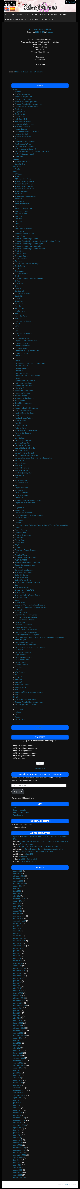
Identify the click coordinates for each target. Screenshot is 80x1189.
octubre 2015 (18, 973)
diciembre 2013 (19, 1028)
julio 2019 (17, 888)
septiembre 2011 (19, 1095)
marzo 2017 (17, 936)
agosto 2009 (17, 1157)
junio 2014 (17, 1013)
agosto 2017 (17, 923)
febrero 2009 (18, 1172)
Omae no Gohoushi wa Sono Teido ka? (29, 515)
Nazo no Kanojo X (21, 134)
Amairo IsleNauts (21, 191)
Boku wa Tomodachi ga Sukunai (26, 239)
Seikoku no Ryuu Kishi (23, 572)
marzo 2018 (17, 911)
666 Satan (18, 174)
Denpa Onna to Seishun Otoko (26, 107)
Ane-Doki (18, 199)
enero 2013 (17, 1055)
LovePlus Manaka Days (23, 440)
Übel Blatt (18, 667)
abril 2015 (17, 988)
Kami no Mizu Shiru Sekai (24, 413)
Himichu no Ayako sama (24, 391)
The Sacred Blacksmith (23, 625)
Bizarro (17, 226)
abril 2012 (17, 1078)
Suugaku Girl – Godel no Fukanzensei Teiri (30, 607)
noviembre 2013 (19, 1030)
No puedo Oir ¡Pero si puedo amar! (28, 500)
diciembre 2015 (19, 968)
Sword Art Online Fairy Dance (26, 615)
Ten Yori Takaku (20, 622)
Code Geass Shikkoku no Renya (27, 263)
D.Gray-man (19, 283)
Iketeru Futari (20, 401)
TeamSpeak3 (19, 719)
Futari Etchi (19, 318)
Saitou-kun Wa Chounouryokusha (27, 562)
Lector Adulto (46, 14)
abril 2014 (17, 1018)
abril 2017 (17, 933)
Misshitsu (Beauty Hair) (40, 29)
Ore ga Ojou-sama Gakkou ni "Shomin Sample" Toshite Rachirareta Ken (41, 525)
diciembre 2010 (19, 1118)
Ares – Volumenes (26, 844)
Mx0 (16, 485)
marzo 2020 (17, 871)
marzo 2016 (17, 961)
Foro (26, 14)
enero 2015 (17, 996)
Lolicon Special (22, 373)
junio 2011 (17, 1103)
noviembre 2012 (19, 1060)
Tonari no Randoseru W (23, 657)
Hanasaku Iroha (21, 348)
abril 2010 (17, 1138)
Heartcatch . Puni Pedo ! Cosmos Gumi (30, 363)
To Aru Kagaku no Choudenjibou (27, 635)
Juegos (16, 159)
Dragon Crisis (20, 117)
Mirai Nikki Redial (21, 470)
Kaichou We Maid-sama (23, 410)
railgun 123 (29, 854)
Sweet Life (19, 610)
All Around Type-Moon (23, 179)
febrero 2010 (18, 1143)
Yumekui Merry (20, 687)
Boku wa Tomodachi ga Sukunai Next (28, 104)
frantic (17, 313)
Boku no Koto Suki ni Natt (24, 234)
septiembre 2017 (19, 921)
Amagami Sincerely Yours (24, 189)
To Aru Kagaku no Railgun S (25, 149)
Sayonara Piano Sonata (23, 570)
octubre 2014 (18, 1003)
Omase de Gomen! (22, 518)
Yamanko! (18, 680)
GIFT (17, 328)
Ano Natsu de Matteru (23, 204)
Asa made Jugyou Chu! (23, 97)
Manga (15, 171)
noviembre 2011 (19, 1090)
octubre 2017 (18, 918)
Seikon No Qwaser (22, 575)
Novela (16, 697)
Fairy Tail (18, 306)
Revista (17, 717)
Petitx (18, 378)
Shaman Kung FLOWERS (24, 590)
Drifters (17, 298)
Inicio (7, 14)
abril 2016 (17, 958)
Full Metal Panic (21, 316)
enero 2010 (17, 1145)
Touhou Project (20, 662)
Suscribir (18, 792)
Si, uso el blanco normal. (24, 746)
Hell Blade (18, 356)
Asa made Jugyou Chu (23, 209)
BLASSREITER (20, 231)
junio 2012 (17, 1073)
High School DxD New (23, 121)
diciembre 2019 (19, 876)
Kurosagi (18, 435)
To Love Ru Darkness (23, 652)
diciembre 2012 (19, 1058)
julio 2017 (17, 926)
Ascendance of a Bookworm (25, 699)
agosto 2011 (17, 1098)
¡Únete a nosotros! (14, 19)
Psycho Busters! (21, 540)
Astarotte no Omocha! (23, 99)
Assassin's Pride (21, 214)
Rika (16, 552)
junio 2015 (17, 983)
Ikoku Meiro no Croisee (23, 403)
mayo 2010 (17, 1135)
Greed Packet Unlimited (23, 333)
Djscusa (49, 32)
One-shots (18, 520)
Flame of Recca (20, 308)
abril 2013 (17, 1048)
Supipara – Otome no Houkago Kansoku (30, 605)
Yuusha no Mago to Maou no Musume (29, 692)
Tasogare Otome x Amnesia (25, 141)
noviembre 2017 (19, 916)
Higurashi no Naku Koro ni (24, 386)
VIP (55, 14)
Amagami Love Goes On (24, 184)
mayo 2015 (17, 986)
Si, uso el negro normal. (24, 751)
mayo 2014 (17, 1015)
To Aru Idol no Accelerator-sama (26, 630)
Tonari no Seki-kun (22, 660)
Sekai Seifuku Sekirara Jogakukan (27, 582)
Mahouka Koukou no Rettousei (26, 455)
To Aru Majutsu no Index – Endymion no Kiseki (32, 151)
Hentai (17, 361)
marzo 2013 (17, 1050)
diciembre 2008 (19, 1177)
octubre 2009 (18, 1152)
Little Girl (19, 371)
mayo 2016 (17, 956)
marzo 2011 (17, 1110)
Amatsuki (18, 194)
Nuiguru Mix (19, 508)
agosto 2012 (17, 1068)
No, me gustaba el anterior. (25, 756)
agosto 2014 (17, 1008)
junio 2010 (17, 1133)
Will (16, 675)
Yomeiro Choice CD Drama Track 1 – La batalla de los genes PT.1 (43, 841)
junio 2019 (17, 891)
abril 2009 (17, 1167)
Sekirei (17, 585)
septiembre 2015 (19, 976)
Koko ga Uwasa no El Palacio (26, 430)
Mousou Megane (21, 480)
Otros (15, 707)
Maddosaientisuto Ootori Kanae (28, 376)
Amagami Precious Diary (24, 186)
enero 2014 (17, 1025)
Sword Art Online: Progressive (26, 617)
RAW (17, 545)
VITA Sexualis (20, 672)
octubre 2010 (18, 1123)
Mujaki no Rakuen (21, 483)
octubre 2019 (18, 881)
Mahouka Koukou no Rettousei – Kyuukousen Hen (33, 458)
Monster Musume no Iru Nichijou (27, 131)
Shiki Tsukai (19, 592)
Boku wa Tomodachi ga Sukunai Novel (29, 702)
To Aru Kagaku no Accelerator (26, 632)
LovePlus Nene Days (22, 443)
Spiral (17, 600)
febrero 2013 (18, 1053)
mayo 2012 (17, 1075)
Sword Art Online (21, 612)
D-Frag (17, 281)
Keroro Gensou (20, 420)
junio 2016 (17, 953)
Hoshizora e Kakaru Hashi (24, 124)
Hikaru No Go (20, 388)
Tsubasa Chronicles (22, 665)
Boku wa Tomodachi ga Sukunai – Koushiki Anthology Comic (37, 241)
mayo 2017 (17, 931)
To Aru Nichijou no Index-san (25, 645)
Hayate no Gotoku (21, 353)
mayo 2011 (17, 1105)
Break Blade (19, 251)
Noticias (18, 712)
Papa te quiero (20, 533)
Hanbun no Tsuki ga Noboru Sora (27, 351)
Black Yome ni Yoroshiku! (24, 229)
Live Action (17, 166)
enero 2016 (17, 966)
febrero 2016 (18, 963)
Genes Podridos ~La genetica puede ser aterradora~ (44, 849)
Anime (15, 89)
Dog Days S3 (20, 114)
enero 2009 (17, 1175)
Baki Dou (18, 219)
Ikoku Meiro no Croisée (23, 126)
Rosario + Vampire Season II (25, 557)
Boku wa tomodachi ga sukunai (26, 102)
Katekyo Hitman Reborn (23, 418)
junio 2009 (17, 1162)
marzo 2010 (17, 1140)
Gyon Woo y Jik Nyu (22, 338)
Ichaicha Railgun (21, 396)
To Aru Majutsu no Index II (24, 154)
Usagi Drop (19, 156)
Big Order (18, 221)
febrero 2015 (18, 993)
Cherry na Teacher (21, 256)
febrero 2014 (18, 1023)
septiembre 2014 (19, 1006)
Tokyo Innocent (20, 655)
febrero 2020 (18, 873)
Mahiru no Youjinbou (22, 450)
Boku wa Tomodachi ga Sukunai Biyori (29, 244)
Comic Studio (20, 266)
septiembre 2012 (19, 1065)
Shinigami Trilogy (21, 597)
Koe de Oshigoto (21, 129)
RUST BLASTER (21, 560)
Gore (17, 331)
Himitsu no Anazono (22, 393)
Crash (17, 276)
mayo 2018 (17, 906)
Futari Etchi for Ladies (23, 321)
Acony (17, 176)
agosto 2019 (17, 886)
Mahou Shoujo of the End (24, 453)
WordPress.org (18, 815)
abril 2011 (17, 1108)
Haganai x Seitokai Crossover (26, 341)
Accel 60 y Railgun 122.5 (28, 859)
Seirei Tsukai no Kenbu (23, 577)
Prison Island (19, 538)
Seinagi (66, 1184)
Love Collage (19, 438)
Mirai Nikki (18, 465)
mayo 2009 (17, 1165)
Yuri (16, 690)
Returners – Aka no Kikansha (25, 550)
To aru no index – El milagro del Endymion (30, 647)
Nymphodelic (19, 510)
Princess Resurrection (23, 136)
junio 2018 (17, 903)
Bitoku (17, 224)
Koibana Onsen (20, 428)
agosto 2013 (17, 1038)
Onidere (18, 523)
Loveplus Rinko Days (22, 445)
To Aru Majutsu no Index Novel (26, 704)
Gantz (17, 326)
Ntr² (16, 505)
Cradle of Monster (21, 273)
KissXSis (18, 423)
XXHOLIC (18, 677)
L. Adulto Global (48, 19)
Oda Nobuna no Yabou (23, 513)
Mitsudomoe (19, 475)
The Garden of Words (23, 144)
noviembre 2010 (19, 1120)
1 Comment (38, 72)
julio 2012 (17, 1070)
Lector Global (31, 19)
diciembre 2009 (19, 1148)
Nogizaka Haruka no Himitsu (25, 503)
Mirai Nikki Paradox (22, 468)
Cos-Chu (18, 268)
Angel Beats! (19, 201)
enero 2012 (17, 1085)
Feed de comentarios (21, 812)
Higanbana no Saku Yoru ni (25, 381)
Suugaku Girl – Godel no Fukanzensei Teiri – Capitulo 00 (40, 846)
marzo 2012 (17, 1080)
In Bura (17, 406)
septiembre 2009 (19, 1155)
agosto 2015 (17, 978)
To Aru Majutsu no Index (24, 642)
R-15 (16, 139)
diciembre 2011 (19, 1088)
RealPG (18, 548)
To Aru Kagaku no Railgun (24, 146)
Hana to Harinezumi (22, 346)
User (16, 670)
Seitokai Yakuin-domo (23, 580)
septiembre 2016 (19, 946)
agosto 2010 (17, 1128)
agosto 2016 (17, 948)
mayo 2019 (17, 893)
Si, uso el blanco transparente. (26, 748)
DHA (16, 286)
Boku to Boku (20, 236)
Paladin (17, 528)
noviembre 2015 (19, 971)
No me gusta (20, 758)
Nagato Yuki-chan (21, 488)
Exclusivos (19, 303)
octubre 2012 (18, 1063)
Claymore (18, 261)
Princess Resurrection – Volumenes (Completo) (35, 851)
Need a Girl (19, 498)
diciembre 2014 (19, 998)
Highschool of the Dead (23, 383)
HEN (16, 358)
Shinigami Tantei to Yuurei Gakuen (27, 595)
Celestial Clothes (21, 254)
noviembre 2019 (19, 878)
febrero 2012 (18, 1083)
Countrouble (19, 271)
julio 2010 (17, 1130)
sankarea (18, 567)
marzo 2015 (17, 991)
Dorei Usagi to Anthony (23, 293)
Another (18, 92)
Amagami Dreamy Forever (24, 181)
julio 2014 (17, 1010)
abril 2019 (17, 896)
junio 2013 (17, 1043)
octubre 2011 (18, 1093)
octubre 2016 (18, 943)
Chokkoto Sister (21, 259)
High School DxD (21, 119)
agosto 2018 (17, 901)
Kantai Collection (22, 368)
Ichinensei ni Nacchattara (24, 398)
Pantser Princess (21, 530)
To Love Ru (19, 650)
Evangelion (19, 301)
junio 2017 (17, 928)
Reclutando (17, 14)
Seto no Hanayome (22, 587)
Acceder (16, 807)
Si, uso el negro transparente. (26, 753)
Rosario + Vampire (22, 555)
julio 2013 (17, 1040)
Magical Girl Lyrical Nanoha (25, 448)
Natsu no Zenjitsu (21, 493)
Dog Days (18, 109)
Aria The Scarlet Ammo (23, 94)
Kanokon (18, 415)
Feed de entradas (19, 810)
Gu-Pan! (18, 336)
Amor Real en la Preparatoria (25, 196)
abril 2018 (17, 908)
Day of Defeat (20, 164)
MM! (16, 478)
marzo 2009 (17, 1170)
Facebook (70, 2)
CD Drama (19, 709)
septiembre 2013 (19, 1035)
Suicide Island (20, 602)
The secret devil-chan (23, 627)
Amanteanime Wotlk (22, 161)
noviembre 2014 (19, 1001)
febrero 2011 (18, 1113)
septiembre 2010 (19, 1125)
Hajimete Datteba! (21, 343)
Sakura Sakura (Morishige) (25, 565)
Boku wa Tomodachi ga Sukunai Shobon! (30, 249)
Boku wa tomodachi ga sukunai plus (28, 246)
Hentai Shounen (22, 366)
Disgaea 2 (18, 288)
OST (16, 714)
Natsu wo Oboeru (21, 495)
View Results (40, 768)
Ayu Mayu (18, 216)
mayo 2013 (17, 1045)
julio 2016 (17, 951)
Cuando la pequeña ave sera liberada (29, 278)
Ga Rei (17, 323)
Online (34, 14)
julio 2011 (17, 1100)
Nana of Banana (21, 490)
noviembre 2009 (19, 1150)
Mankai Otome (20, 463)
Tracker (63, 14)
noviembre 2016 (19, 941)
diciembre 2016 (19, 938)
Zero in (17, 695)
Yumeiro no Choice (22, 685)
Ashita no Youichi (21, 211)
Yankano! (18, 682)
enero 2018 (17, 913)
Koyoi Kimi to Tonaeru (23, 433)
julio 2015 (17, 981)
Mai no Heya (19, 460)
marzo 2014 (17, 1020)
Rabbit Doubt (19, 543)
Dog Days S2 (20, 112)
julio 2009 (17, 1160)
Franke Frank (20, 311)
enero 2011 (17, 1115)
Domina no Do (20, 291)
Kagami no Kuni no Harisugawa (26, 408)
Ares (16, 206)
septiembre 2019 (19, 883)
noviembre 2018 (19, 898)
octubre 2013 (18, 1033)
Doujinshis (18, 296)
